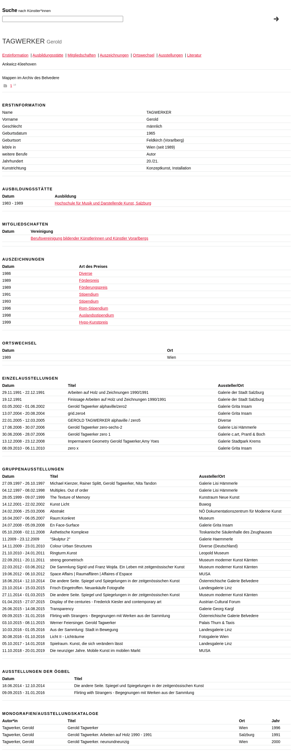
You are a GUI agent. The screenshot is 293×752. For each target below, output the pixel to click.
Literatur (194, 55)
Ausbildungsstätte (48, 55)
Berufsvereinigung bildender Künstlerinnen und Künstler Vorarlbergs (89, 238)
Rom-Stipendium (93, 308)
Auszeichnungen (114, 55)
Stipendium (89, 294)
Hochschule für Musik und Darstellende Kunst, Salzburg (103, 203)
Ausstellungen (170, 55)
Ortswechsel (143, 55)
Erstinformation (15, 55)
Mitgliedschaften (82, 55)
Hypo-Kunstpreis (93, 322)
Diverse (85, 273)
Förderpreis (89, 280)
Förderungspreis (93, 287)
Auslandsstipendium (96, 315)
